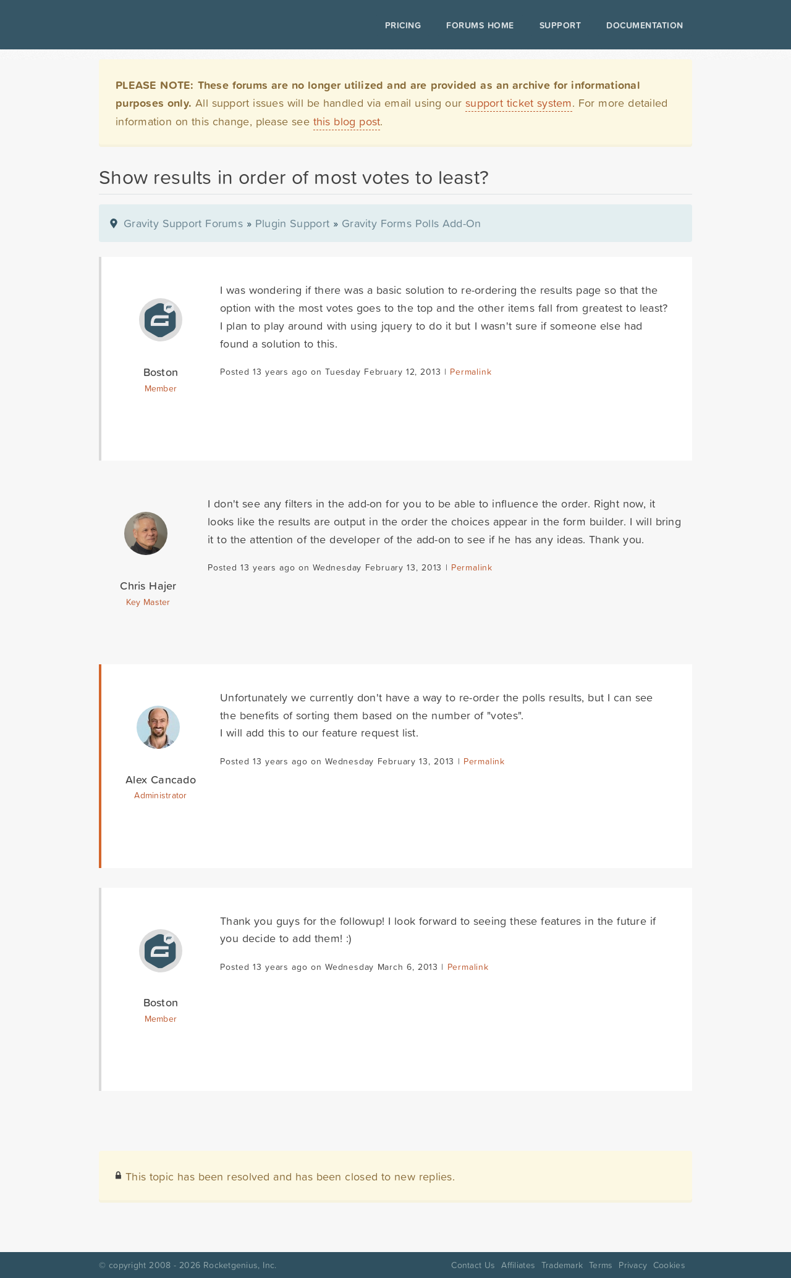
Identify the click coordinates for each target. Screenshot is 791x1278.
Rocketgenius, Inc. (239, 1265)
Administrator (160, 795)
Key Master (148, 602)
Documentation (644, 25)
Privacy (633, 1265)
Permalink (470, 371)
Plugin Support (292, 223)
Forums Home (480, 25)
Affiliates (518, 1265)
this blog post (347, 121)
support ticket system (518, 102)
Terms (600, 1265)
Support (560, 25)
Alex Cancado (160, 779)
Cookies (669, 1265)
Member (161, 388)
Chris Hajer (148, 585)
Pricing (403, 25)
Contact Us (473, 1265)
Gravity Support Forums (183, 223)
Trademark (562, 1265)
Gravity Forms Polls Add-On (411, 223)
